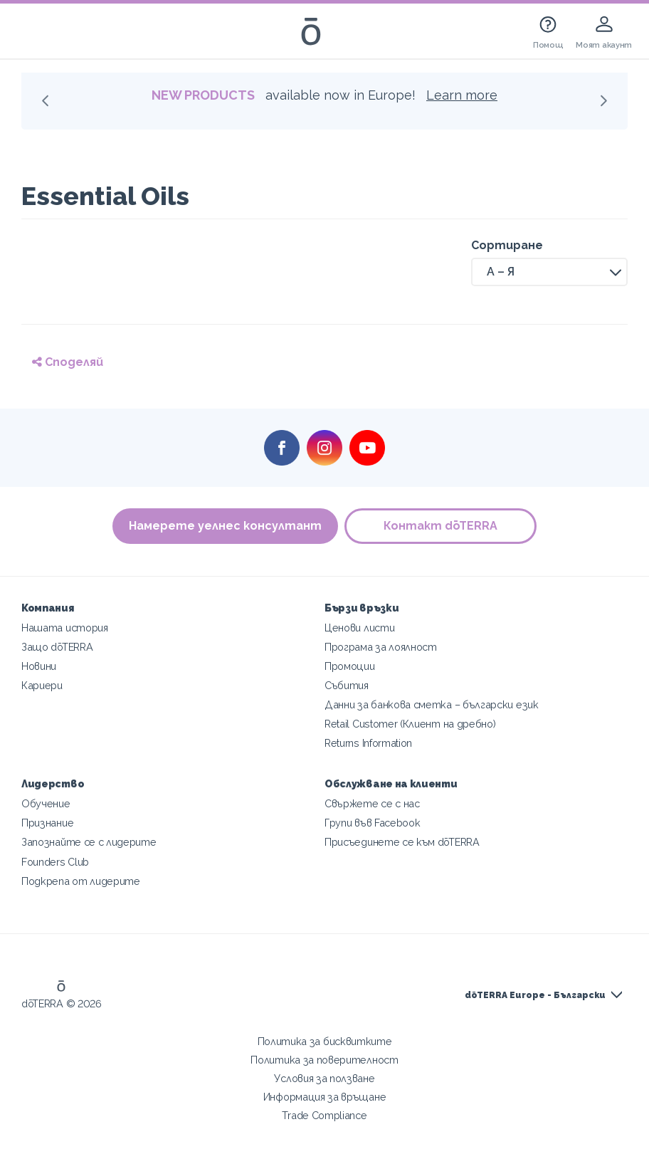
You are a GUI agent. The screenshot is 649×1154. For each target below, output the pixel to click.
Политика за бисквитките (325, 1041)
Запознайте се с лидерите (89, 842)
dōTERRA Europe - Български (535, 995)
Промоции (349, 666)
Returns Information (368, 743)
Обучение (45, 803)
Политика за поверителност (324, 1060)
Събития (346, 685)
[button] (549, 272)
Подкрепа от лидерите (80, 881)
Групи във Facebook (372, 823)
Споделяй (67, 362)
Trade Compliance (324, 1115)
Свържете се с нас (372, 803)
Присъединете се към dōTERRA (402, 842)
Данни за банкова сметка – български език (431, 704)
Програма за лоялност (380, 647)
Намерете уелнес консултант (225, 526)
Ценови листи (359, 627)
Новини (38, 666)
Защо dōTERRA (57, 647)
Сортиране (507, 245)
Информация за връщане (324, 1097)
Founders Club (55, 862)
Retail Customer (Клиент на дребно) (409, 724)
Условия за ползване (324, 1078)
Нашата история (64, 627)
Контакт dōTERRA (441, 526)
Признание (47, 823)
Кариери (42, 685)
